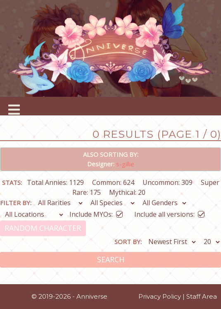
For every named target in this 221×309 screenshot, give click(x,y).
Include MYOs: (96, 213)
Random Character (43, 228)
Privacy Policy (159, 296)
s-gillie (125, 164)
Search (110, 259)
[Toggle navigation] (14, 106)
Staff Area (201, 296)
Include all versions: (169, 213)
